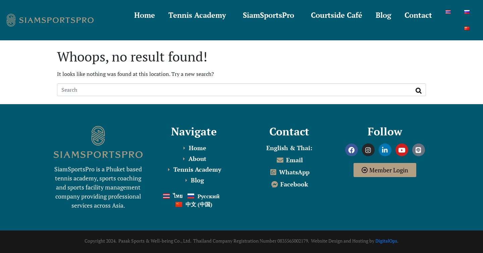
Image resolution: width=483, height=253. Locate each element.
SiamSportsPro (268, 15)
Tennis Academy (197, 15)
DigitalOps (386, 241)
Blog (383, 15)
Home (144, 15)
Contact (418, 15)
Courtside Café (336, 15)
